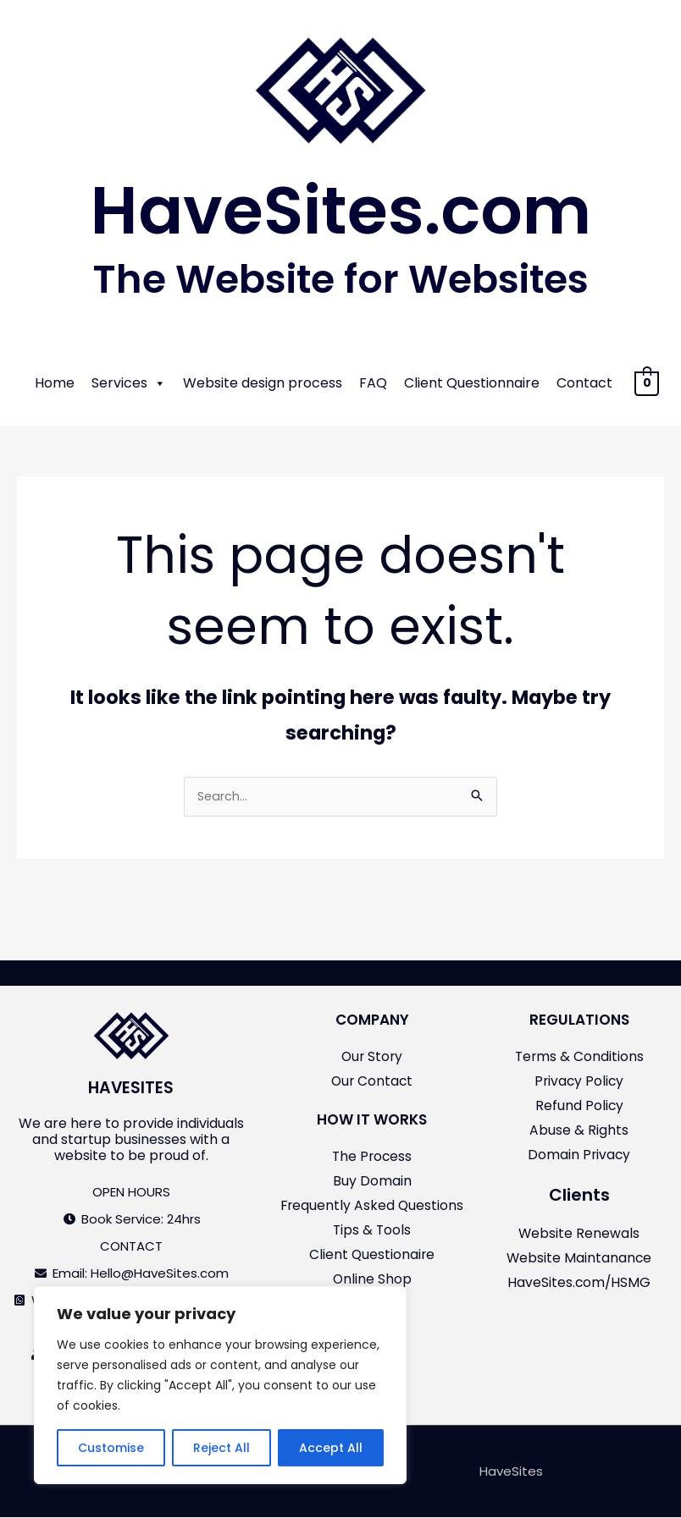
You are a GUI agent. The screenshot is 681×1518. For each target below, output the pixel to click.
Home (55, 383)
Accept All (331, 1447)
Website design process (262, 383)
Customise (111, 1447)
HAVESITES (130, 1089)
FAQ (373, 383)
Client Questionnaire (472, 383)
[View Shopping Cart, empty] (646, 383)
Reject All (221, 1447)
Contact (584, 383)
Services (128, 383)
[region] (220, 1385)
